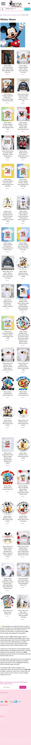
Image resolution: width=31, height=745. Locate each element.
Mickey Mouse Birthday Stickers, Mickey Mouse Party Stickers (23, 274)
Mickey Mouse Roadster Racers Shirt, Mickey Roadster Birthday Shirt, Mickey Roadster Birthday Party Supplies (7, 458)
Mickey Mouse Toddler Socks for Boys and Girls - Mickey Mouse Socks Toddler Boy (23, 154)
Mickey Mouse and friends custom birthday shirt (8, 612)
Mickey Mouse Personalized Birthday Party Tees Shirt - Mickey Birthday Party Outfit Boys (7, 183)
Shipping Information (5, 708)
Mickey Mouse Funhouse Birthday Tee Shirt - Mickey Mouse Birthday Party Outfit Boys (23, 183)
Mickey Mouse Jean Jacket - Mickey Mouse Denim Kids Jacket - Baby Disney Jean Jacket (7, 275)
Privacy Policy (4, 711)
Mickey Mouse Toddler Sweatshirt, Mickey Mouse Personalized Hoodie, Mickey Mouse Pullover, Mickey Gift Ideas (23, 216)
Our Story (2, 719)
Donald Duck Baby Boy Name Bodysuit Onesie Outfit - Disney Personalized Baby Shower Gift (23, 582)
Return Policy (3, 709)
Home (1, 14)
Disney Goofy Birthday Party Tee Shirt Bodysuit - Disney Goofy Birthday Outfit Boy (8, 303)
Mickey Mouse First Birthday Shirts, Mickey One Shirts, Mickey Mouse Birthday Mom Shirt (8, 367)
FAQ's (1, 699)
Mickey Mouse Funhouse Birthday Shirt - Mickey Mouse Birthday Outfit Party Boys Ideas (23, 246)
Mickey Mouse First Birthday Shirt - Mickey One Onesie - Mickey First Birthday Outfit (23, 367)
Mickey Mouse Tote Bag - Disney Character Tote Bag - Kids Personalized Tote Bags (23, 614)
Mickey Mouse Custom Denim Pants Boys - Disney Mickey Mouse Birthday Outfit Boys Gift (7, 69)
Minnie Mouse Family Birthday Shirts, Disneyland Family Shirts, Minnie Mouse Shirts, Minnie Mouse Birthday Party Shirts (23, 550)
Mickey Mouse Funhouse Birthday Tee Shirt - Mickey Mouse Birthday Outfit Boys (7, 126)
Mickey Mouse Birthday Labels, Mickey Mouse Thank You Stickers (23, 519)
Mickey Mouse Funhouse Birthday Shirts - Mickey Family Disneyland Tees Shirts (23, 69)
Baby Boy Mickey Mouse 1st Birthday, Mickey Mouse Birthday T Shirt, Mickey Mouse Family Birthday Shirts (23, 490)
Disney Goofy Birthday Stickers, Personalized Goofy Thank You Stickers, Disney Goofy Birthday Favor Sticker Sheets (7, 216)
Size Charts (3, 713)
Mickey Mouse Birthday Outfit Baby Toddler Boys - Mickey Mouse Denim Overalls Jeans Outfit (7, 97)
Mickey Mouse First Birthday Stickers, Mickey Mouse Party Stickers (23, 423)
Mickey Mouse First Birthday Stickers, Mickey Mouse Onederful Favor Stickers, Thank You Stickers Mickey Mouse (8, 551)
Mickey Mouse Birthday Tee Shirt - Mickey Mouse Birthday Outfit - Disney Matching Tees (23, 126)
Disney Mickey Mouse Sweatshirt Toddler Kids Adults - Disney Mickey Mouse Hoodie (7, 154)
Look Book (3, 721)
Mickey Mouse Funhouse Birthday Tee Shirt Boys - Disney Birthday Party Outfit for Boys (7, 246)
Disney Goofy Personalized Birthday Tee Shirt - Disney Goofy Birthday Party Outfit (7, 335)
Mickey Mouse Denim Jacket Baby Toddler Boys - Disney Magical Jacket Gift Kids (23, 97)
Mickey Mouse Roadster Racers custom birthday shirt (7, 393)
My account (3, 697)
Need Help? (3, 695)
